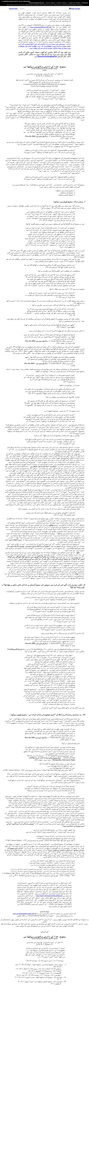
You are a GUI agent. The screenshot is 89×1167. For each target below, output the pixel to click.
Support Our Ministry (74, 3)
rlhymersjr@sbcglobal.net (47, 56)
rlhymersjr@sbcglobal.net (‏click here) (49, 896)
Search (85, 3)
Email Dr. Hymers (62, 3)
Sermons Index (13, 8)
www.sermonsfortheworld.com (40, 27)
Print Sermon (75, 8)
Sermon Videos (50, 3)
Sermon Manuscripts (10, 1)
